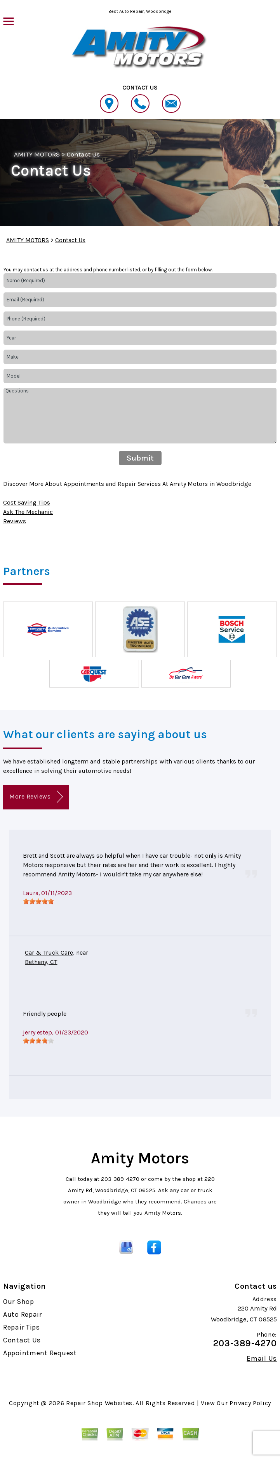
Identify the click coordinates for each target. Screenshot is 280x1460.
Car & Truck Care (49, 952)
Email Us (262, 1358)
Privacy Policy (250, 1403)
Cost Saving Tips (26, 502)
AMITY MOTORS (37, 154)
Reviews (14, 521)
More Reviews (36, 796)
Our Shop (18, 1301)
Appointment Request (40, 1353)
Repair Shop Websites (99, 1403)
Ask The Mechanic (28, 511)
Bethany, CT (41, 962)
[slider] (38, 901)
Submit (140, 458)
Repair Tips (21, 1327)
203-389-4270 (120, 1178)
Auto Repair (22, 1314)
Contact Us (83, 154)
